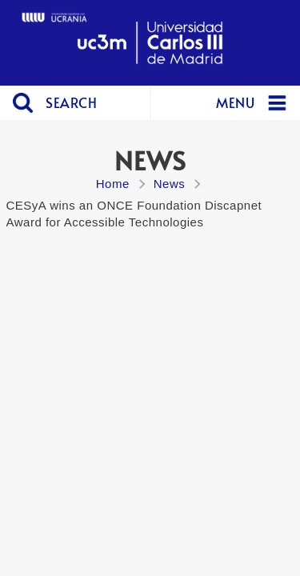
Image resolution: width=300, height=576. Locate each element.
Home (113, 183)
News (170, 183)
